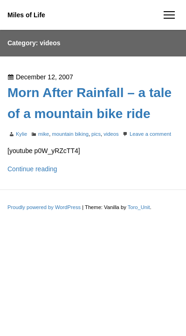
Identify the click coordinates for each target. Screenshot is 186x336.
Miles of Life (26, 15)
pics (96, 134)
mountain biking (70, 134)
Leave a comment (150, 134)
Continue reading (32, 169)
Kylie (21, 134)
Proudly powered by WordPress (44, 207)
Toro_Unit (139, 207)
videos (110, 134)
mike (43, 134)
